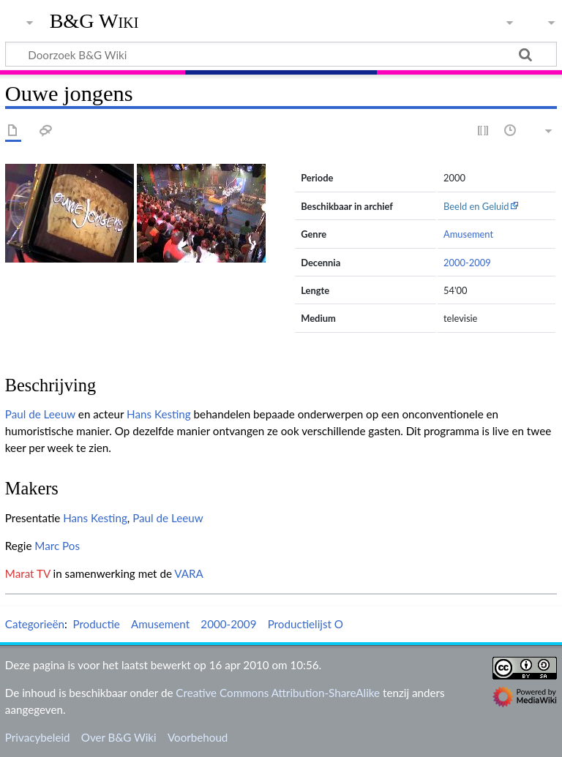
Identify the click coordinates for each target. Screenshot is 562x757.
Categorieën (34, 623)
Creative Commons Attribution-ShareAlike (278, 692)
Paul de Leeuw (40, 414)
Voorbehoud (198, 737)
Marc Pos (57, 545)
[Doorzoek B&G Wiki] (281, 54)
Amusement (468, 234)
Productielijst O (305, 623)
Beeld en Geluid (476, 206)
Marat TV (27, 573)
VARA (188, 573)
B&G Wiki (94, 21)
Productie (95, 623)
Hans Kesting (159, 414)
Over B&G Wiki (119, 737)
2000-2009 (467, 262)
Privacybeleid (37, 737)
